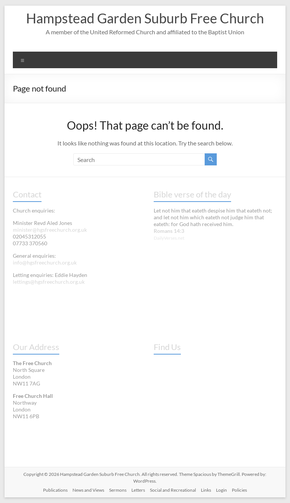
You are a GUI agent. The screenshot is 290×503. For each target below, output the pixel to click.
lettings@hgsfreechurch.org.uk (49, 281)
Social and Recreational (173, 490)
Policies (239, 490)
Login (221, 490)
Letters (138, 490)
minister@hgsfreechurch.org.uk (50, 229)
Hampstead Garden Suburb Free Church (145, 18)
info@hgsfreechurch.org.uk (45, 262)
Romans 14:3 (169, 231)
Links (206, 490)
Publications (55, 490)
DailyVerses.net (169, 238)
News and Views (88, 490)
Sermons (117, 490)
